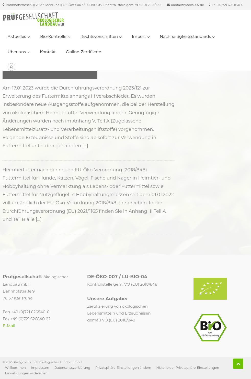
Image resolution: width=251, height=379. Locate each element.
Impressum (40, 368)
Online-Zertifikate (83, 51)
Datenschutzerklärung (72, 368)
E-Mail (9, 325)
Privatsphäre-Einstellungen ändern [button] (123, 368)
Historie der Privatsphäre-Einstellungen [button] (187, 368)
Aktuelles (17, 36)
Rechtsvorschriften (99, 36)
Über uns (17, 51)
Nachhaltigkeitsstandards (185, 36)
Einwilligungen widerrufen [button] (26, 373)
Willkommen (15, 368)
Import (139, 36)
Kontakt (48, 51)
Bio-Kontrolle (53, 36)
